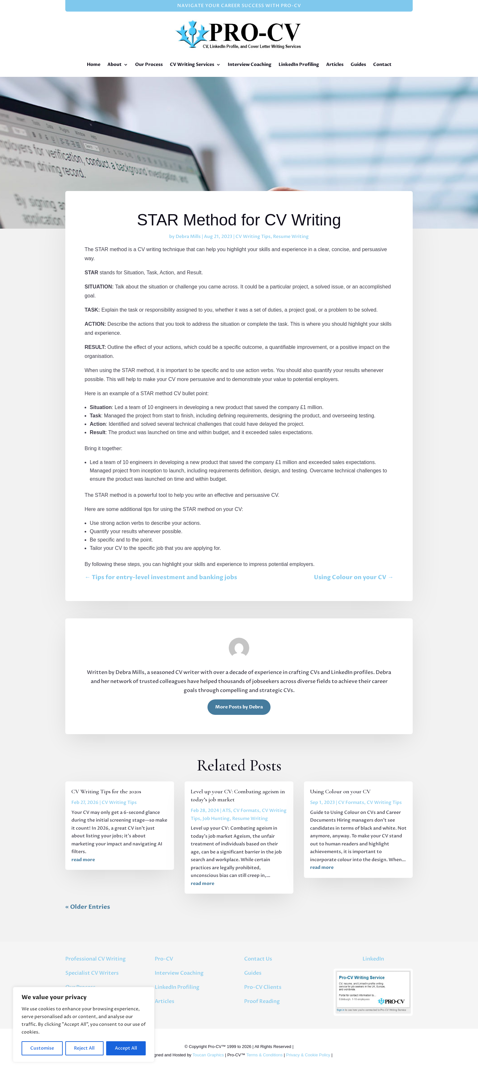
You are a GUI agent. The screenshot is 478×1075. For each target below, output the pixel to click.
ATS (226, 810)
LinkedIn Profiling (299, 64)
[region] (83, 1024)
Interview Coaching (249, 64)
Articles (335, 64)
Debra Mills (188, 236)
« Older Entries (87, 907)
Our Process (149, 64)
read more (83, 860)
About (114, 64)
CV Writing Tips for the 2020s (106, 791)
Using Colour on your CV (340, 791)
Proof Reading (262, 1001)
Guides (358, 64)
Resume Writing (291, 236)
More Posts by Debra (239, 707)
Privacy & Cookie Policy (308, 1054)
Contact (382, 64)
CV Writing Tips (253, 236)
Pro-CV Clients (262, 987)
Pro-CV (164, 958)
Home (93, 64)
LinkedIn (373, 958)
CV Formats (246, 810)
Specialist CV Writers (92, 973)
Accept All (126, 1048)
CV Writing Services (192, 64)
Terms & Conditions (264, 1054)
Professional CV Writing (95, 958)
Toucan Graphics (208, 1054)
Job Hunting (216, 818)
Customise (42, 1048)
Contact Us (258, 958)
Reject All (84, 1048)
